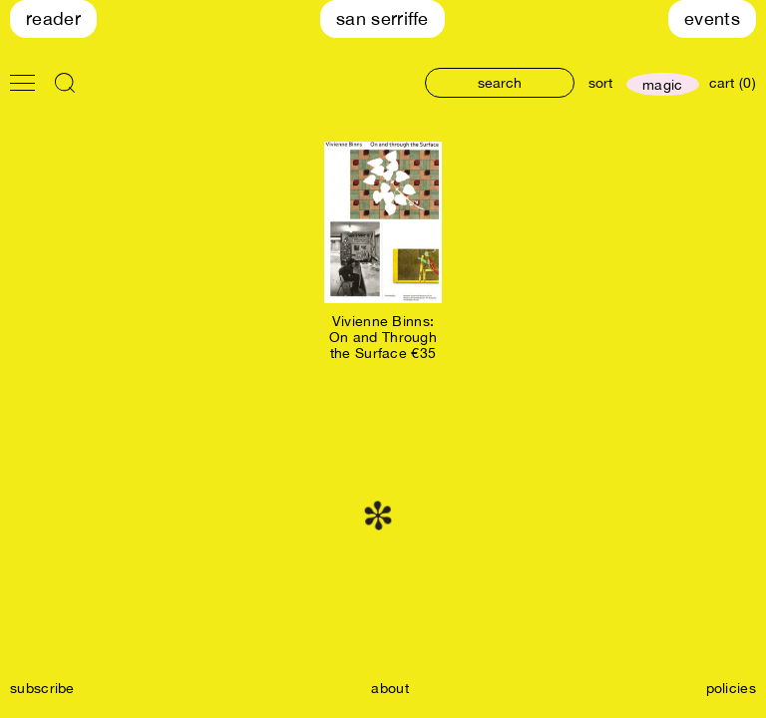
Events (712, 18)
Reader (53, 18)
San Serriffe (382, 18)
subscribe (42, 688)
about (390, 688)
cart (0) (732, 83)
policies (731, 688)
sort (600, 83)
